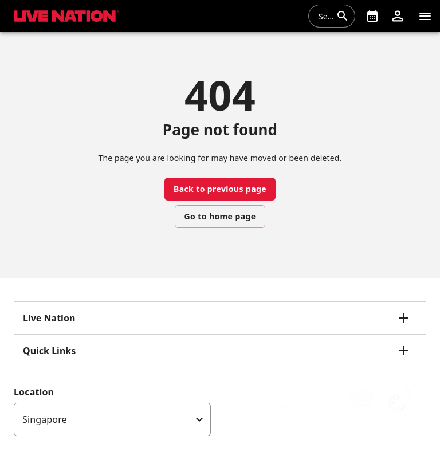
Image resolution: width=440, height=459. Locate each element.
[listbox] (112, 419)
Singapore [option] (44, 419)
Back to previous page (220, 188)
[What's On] (372, 16)
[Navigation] (425, 16)
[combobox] (325, 16)
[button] (397, 16)
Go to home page (220, 216)
